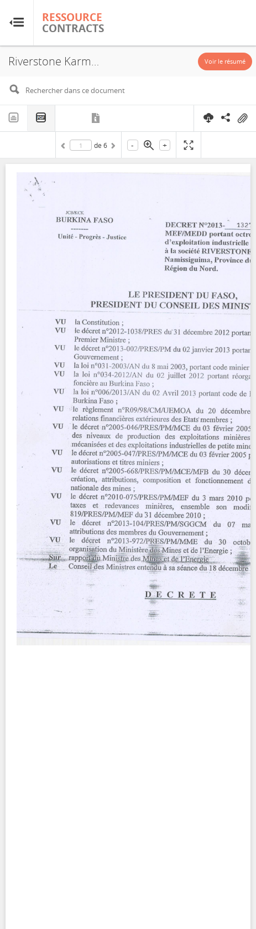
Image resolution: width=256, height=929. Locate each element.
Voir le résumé (225, 61)
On (242, 118)
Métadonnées (96, 118)
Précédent (65, 147)
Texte (14, 118)
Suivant (112, 147)
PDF (41, 118)
